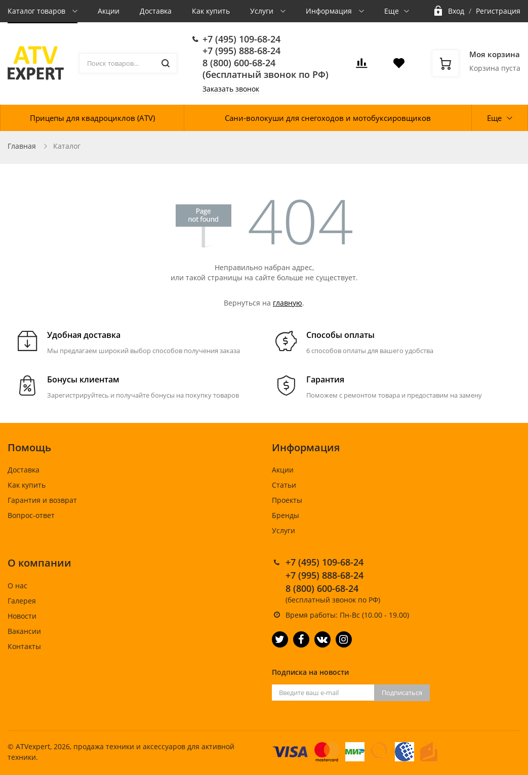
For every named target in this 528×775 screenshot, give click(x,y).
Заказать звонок (230, 89)
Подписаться (402, 692)
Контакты (24, 646)
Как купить (211, 11)
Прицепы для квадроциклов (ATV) (92, 118)
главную (287, 303)
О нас (17, 585)
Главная (22, 146)
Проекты (287, 500)
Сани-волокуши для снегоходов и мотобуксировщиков (328, 118)
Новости (22, 616)
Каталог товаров (37, 11)
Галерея (22, 601)
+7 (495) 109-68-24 (241, 39)
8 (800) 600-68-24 (238, 63)
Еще (391, 11)
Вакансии (24, 631)
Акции (108, 11)
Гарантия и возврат (42, 500)
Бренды (285, 515)
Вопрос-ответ (31, 515)
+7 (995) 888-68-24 (241, 51)
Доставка (156, 11)
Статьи (284, 485)
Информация (330, 11)
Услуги (262, 11)
